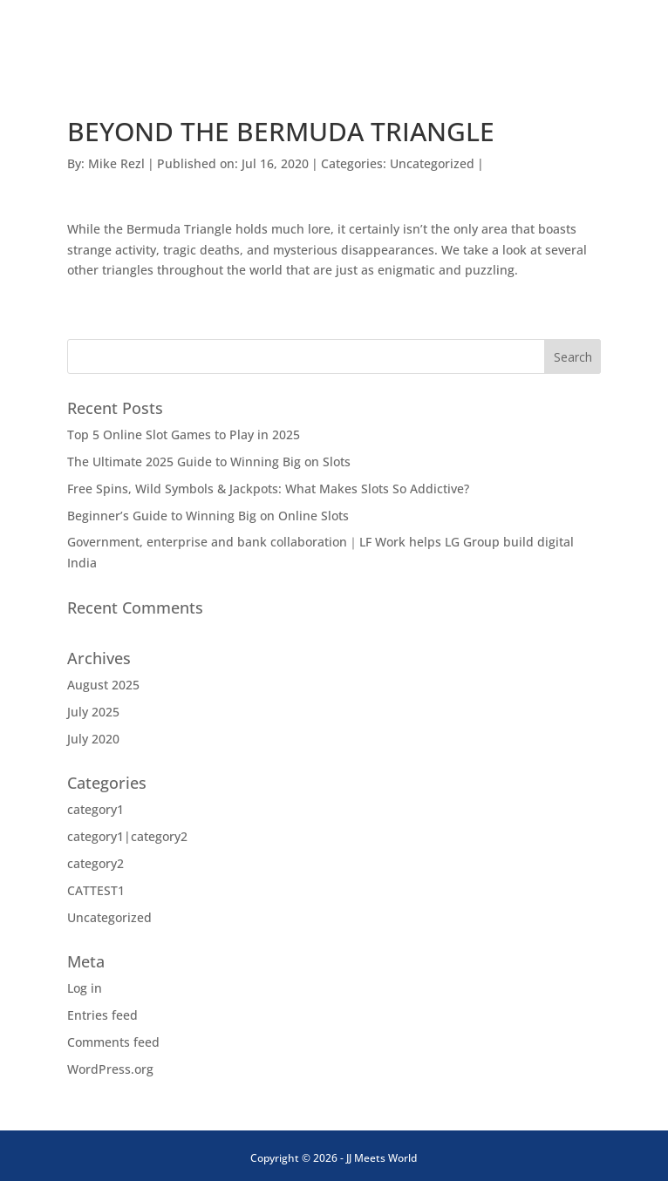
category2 (95, 863)
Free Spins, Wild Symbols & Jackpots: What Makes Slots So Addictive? (268, 488)
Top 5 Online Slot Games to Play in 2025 (183, 434)
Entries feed (102, 1015)
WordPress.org (110, 1069)
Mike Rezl (116, 163)
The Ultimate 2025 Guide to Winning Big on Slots (209, 461)
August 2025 (103, 684)
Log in (84, 988)
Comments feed (113, 1042)
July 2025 (93, 711)
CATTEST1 (96, 890)
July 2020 (93, 738)
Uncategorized (432, 163)
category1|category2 (127, 836)
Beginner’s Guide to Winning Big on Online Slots (208, 515)
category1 (95, 809)
